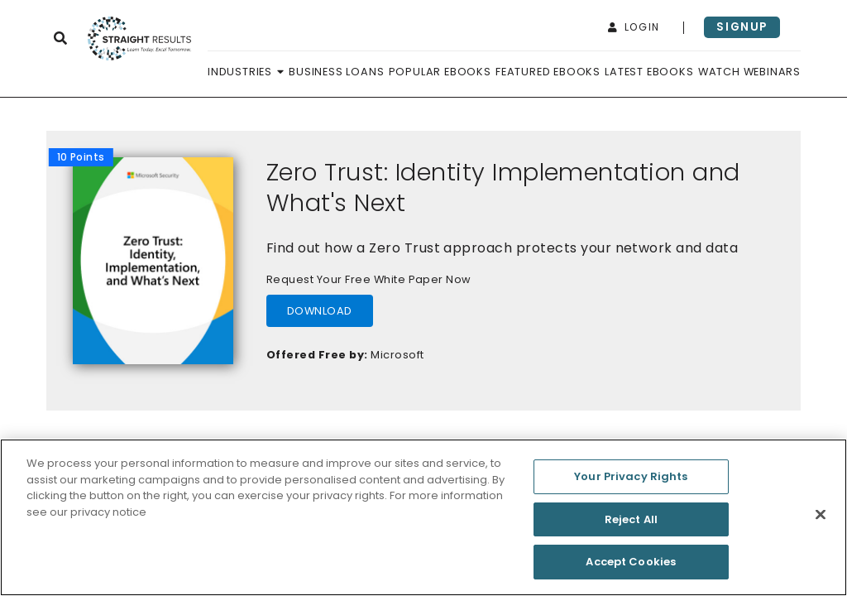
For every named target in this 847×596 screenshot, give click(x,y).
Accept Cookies (631, 569)
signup (742, 27)
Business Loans (336, 72)
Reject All (631, 526)
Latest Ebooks (649, 72)
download (319, 311)
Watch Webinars (749, 72)
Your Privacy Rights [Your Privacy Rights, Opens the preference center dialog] (630, 483)
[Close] (820, 521)
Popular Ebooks (440, 72)
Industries (246, 72)
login (634, 27)
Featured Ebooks (548, 72)
